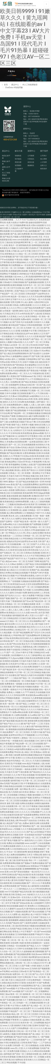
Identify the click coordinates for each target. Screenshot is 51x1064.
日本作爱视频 (5, 257)
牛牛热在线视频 (33, 410)
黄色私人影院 (20, 470)
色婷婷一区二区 (42, 547)
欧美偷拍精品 (8, 501)
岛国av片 (37, 351)
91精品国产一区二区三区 (19, 1011)
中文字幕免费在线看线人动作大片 (29, 576)
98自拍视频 (11, 1062)
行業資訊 (31, 159)
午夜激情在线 (38, 373)
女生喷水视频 (28, 684)
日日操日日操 (24, 618)
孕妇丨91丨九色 (35, 860)
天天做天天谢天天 (14, 476)
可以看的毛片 (32, 220)
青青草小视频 (27, 425)
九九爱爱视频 (36, 698)
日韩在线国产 (31, 294)
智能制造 (18, 156)
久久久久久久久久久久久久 (36, 937)
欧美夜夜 (6, 607)
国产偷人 (8, 527)
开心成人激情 (26, 302)
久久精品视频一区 (7, 632)
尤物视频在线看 (9, 977)
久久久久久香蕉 (39, 305)
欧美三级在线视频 (26, 741)
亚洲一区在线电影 (26, 835)
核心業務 (43, 159)
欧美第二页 (9, 926)
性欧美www (37, 954)
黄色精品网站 (10, 462)
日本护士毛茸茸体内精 (12, 556)
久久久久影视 (14, 331)
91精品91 (39, 934)
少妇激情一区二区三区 (40, 319)
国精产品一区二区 (18, 598)
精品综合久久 (39, 1000)
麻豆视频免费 (24, 496)
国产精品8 (7, 669)
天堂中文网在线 (23, 977)
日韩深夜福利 (39, 538)
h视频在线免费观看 (38, 926)
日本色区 (7, 775)
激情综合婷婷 (33, 593)
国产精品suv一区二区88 (29, 818)
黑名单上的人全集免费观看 (20, 516)
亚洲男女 (36, 798)
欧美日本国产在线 (41, 345)
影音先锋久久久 (27, 638)
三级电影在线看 (31, 1054)
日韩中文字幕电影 (14, 769)
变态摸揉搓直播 (23, 393)
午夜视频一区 (44, 370)
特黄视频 (30, 778)
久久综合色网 (25, 667)
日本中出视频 (10, 393)
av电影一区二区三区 (38, 704)
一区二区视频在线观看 (33, 1003)
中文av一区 (11, 852)
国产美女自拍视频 (36, 912)
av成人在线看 (8, 490)
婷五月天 (15, 314)
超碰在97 (27, 356)
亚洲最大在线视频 (37, 427)
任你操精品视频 (19, 883)
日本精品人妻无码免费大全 (20, 388)
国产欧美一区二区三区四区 (16, 957)
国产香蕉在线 (32, 370)
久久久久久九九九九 (41, 738)
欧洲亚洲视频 (16, 285)
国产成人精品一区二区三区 (38, 1005)
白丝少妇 (15, 798)
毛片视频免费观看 (10, 1017)
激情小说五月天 (25, 311)
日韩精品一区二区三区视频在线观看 (20, 604)
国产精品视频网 (23, 632)
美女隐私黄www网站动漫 (36, 695)
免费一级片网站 (21, 789)
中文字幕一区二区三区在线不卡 (34, 781)
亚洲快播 (6, 715)
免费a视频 (8, 954)
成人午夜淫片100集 (38, 914)
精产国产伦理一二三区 (33, 724)
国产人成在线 (36, 314)
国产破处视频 (8, 721)
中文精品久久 (10, 949)
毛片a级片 (43, 598)
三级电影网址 (36, 655)
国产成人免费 (10, 368)
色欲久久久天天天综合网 (31, 296)
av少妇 (35, 749)
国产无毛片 (35, 632)
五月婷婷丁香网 (32, 561)
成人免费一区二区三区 (31, 288)
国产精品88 (15, 413)
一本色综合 (25, 698)
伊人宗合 (41, 661)
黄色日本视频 (41, 786)
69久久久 (44, 800)
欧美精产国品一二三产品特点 (38, 1042)
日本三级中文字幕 (42, 741)
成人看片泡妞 (37, 624)
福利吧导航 (15, 781)
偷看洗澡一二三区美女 (12, 536)
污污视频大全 (5, 322)
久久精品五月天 (37, 963)
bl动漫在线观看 (15, 869)
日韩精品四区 (12, 618)
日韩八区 (42, 436)
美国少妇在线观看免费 (9, 667)
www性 (34, 237)
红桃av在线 (17, 342)
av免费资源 (13, 422)
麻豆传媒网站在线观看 (9, 1008)
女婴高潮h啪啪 (29, 453)
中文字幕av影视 (9, 709)
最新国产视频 (25, 798)
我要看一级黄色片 (10, 689)
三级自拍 (8, 242)
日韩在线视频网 (41, 564)
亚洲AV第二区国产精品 (14, 291)
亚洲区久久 (20, 758)
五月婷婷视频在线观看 (24, 934)
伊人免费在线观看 (19, 715)
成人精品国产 (8, 823)
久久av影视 (39, 1008)
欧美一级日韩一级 (32, 521)
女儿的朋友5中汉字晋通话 (26, 436)
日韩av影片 (24, 971)
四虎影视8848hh (35, 277)
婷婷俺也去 (9, 254)
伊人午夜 (23, 857)
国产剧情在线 (18, 687)
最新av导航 (5, 547)
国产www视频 (9, 988)
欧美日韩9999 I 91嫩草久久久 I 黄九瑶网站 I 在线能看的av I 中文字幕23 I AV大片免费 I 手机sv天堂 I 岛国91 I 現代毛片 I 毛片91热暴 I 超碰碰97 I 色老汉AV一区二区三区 (25, 37)
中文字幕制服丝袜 (39, 960)
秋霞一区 (18, 567)
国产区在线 (36, 439)
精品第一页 (15, 296)
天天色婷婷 (15, 766)
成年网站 (21, 408)
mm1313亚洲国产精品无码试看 (18, 892)
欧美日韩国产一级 (30, 567)
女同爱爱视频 (24, 237)
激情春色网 (32, 721)
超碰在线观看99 (35, 222)
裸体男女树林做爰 (28, 499)
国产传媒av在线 (6, 348)
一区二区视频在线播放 (30, 413)
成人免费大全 (44, 1054)
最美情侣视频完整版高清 (31, 755)
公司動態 (31, 156)
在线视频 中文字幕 (28, 331)
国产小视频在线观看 (19, 912)
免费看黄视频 (16, 590)
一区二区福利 (39, 242)
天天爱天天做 (36, 732)
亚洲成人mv (20, 894)
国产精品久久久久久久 (26, 709)
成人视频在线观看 (33, 408)
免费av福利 (25, 319)
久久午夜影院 (18, 336)
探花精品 (6, 1014)
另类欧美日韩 (8, 894)
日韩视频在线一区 (16, 681)
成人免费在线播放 (10, 986)
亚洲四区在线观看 (10, 661)
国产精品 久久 (32, 946)
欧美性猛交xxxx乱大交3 (20, 584)
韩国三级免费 (14, 755)
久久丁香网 (27, 1000)
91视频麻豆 (13, 274)
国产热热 (6, 738)
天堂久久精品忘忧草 (17, 980)
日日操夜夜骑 (24, 960)
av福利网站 (34, 396)
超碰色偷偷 (40, 530)
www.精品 (26, 763)
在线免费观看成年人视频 (17, 405)
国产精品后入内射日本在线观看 (30, 675)
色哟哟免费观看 (22, 501)
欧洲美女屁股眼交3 (33, 943)
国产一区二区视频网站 (38, 991)
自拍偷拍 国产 (29, 547)
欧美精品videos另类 (24, 399)
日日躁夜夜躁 (16, 493)
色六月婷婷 (13, 792)
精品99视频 (5, 1020)
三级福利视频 (44, 501)
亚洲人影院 (38, 399)
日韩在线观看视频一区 (36, 325)
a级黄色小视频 (9, 1034)
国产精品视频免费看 (22, 954)
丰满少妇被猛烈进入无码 (14, 1042)
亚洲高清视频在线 (32, 487)
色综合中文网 (19, 527)
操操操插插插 (39, 430)
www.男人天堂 (16, 1048)
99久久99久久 (20, 809)
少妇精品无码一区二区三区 (25, 630)
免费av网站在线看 (20, 712)
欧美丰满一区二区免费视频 (32, 1023)
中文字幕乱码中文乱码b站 (32, 669)
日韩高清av (42, 331)
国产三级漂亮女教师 (28, 923)
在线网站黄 (15, 382)
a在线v (7, 359)
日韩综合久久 (16, 547)
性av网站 (46, 351)
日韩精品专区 (39, 652)
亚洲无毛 (8, 763)
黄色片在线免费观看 (17, 370)
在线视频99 (13, 385)
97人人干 (29, 379)
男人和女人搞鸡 (29, 533)
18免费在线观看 (21, 348)
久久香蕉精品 (42, 877)
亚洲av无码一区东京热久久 (21, 897)
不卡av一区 (36, 977)
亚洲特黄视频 (22, 1034)
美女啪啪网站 (35, 621)
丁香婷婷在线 (36, 1011)
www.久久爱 (8, 1025)
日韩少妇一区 (22, 1031)
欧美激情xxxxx (20, 849)
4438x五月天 (15, 362)
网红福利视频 (35, 507)
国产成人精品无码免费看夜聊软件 (14, 353)
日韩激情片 (42, 647)
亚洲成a (20, 368)
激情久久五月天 (9, 402)
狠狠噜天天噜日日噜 (22, 1025)
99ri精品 (26, 476)
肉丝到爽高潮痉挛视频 (37, 490)
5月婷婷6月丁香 (35, 248)
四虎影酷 (36, 553)
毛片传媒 (26, 590)
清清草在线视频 (31, 718)
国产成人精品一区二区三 (39, 1034)
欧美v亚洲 (38, 228)
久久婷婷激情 (44, 630)
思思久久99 (30, 530)
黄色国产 (26, 339)
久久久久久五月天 (22, 624)
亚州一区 (16, 669)
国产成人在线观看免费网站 (27, 484)
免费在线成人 (21, 490)
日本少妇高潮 (5, 305)
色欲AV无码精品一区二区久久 (19, 761)
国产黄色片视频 (10, 840)
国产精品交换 (23, 427)
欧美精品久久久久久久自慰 (18, 613)
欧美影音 (27, 874)
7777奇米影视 (18, 379)
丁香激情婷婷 (16, 601)
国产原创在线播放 (21, 872)
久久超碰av (24, 1020)
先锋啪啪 (23, 390)
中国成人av (7, 345)
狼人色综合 (5, 647)
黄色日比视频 (8, 576)
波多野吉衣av (27, 541)
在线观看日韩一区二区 (15, 806)
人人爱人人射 (34, 405)
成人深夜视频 (20, 627)
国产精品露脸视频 (18, 410)
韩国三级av (5, 994)
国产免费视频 (35, 524)
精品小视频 (5, 339)
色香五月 (26, 917)
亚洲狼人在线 (26, 464)
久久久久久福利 (6, 593)
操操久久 (40, 966)
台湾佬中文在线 (6, 809)
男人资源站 (11, 376)
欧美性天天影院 (19, 983)
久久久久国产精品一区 (30, 299)
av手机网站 (5, 971)
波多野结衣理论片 (16, 735)
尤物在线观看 (44, 806)
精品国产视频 (44, 336)
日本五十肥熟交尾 (34, 855)
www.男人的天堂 (37, 613)
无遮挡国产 (33, 271)
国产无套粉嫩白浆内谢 (12, 1000)
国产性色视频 (42, 869)
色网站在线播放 (26, 803)
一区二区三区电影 (16, 268)
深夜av (34, 618)
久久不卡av (20, 220)
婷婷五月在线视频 (37, 692)
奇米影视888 (40, 775)
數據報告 (31, 165)
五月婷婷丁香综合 (38, 917)
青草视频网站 (14, 464)
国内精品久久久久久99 (28, 889)
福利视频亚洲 (18, 615)
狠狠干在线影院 (13, 650)
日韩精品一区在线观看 (16, 946)
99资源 (16, 456)
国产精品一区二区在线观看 (30, 678)
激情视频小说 (10, 277)
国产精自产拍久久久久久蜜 (11, 724)
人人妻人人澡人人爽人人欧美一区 (19, 610)
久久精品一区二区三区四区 (26, 254)
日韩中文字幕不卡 (12, 299)
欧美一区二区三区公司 (22, 345)
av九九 (22, 316)
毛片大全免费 (5, 1045)
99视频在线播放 (12, 698)
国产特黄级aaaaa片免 (26, 376)
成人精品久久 (12, 570)
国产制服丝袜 (8, 436)
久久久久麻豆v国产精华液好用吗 (33, 726)
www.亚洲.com (6, 872)
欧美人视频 (17, 419)
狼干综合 (10, 447)
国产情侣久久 (32, 470)
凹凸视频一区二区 (35, 390)
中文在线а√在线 (27, 456)
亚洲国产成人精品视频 (39, 570)
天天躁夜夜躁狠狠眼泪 (39, 644)
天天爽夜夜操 (20, 578)
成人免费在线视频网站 (16, 855)
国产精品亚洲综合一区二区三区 (30, 467)
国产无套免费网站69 (31, 635)
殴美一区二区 (16, 994)
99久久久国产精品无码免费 (28, 308)
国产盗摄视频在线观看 (34, 282)
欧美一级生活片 (11, 960)
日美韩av (27, 553)
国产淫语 (16, 322)
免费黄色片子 (5, 712)
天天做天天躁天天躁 (27, 661)
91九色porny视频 (16, 658)
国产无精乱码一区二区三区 (11, 553)
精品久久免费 (23, 507)
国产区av (26, 601)
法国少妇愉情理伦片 (29, 701)
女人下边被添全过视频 (33, 558)
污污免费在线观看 (7, 846)
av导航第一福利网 (10, 311)
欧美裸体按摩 (21, 442)
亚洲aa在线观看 (27, 766)
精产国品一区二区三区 (40, 339)
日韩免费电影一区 (24, 1028)
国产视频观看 (43, 968)
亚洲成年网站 (41, 447)
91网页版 (39, 595)
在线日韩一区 (32, 385)
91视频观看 (30, 735)
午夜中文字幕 (26, 652)
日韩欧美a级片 (31, 681)
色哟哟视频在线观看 (40, 245)
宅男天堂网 (15, 302)
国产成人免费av (22, 823)
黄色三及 (16, 1040)
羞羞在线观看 (12, 496)
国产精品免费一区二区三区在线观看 (27, 744)
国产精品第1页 (27, 228)
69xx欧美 (36, 997)
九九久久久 (44, 550)
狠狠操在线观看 (39, 388)
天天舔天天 (9, 772)
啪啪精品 (30, 513)
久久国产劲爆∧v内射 (27, 966)
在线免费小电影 (17, 943)
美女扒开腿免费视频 (30, 450)
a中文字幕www (41, 257)
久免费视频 (15, 837)
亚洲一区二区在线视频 (31, 746)
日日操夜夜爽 (28, 786)
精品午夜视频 (5, 744)
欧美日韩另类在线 (30, 550)
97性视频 (43, 866)
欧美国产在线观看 (13, 900)
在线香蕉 (4, 271)
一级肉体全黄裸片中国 (32, 769)
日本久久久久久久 (22, 812)
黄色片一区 (13, 245)
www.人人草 (22, 277)
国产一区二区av (13, 652)
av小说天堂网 (30, 664)
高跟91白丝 (29, 257)
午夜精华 (15, 738)
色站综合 (33, 820)
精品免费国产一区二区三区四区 (16, 732)
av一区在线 (25, 265)
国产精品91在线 (20, 1037)
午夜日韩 (4, 427)
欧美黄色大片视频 (7, 248)
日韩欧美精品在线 (10, 538)
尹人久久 (44, 812)
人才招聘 (43, 162)
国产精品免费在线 (12, 351)
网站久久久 (5, 550)
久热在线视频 (23, 524)
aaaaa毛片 (20, 909)
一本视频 (14, 741)
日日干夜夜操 (31, 806)
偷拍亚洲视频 (33, 852)
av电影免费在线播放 (22, 749)
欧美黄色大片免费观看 (20, 607)
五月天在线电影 (11, 826)
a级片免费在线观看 (37, 416)
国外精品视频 (25, 459)
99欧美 (12, 279)
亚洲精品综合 (22, 416)
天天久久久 (9, 519)
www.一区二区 (18, 561)
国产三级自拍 (8, 479)
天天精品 (6, 314)
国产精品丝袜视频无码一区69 (31, 482)
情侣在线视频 (12, 906)
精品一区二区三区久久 (19, 621)
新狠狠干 (36, 667)
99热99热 (17, 635)
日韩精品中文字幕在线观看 (32, 650)
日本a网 (20, 402)
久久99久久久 (44, 544)
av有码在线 (25, 314)
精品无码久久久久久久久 (37, 627)
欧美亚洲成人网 (11, 820)
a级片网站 (32, 1037)
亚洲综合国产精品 (14, 874)
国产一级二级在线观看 (40, 826)
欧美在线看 (39, 456)
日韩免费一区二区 (20, 1045)
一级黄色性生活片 (32, 268)
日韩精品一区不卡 (35, 510)
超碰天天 (23, 906)
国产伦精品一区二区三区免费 (33, 837)
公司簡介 (43, 156)
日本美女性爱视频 (7, 1057)
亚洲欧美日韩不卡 (39, 496)
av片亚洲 (6, 798)
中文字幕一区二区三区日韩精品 (27, 672)
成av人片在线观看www (20, 866)
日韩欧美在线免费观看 (33, 658)
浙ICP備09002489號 (11, 195)
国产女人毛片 (38, 974)
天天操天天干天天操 (33, 368)
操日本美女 (24, 792)
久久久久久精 (18, 937)
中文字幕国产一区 (28, 931)
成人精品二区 (27, 752)
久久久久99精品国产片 (40, 846)
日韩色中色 (5, 741)
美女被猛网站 (30, 365)
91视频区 (43, 291)
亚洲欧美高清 (22, 1057)
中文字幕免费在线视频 (28, 689)
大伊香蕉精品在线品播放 (10, 587)
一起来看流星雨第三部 (37, 442)
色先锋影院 (5, 590)
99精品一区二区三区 (15, 487)
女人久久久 (11, 308)
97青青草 (15, 1020)
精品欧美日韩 (21, 721)
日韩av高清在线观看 (34, 758)
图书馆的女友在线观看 (35, 909)
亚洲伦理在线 (5, 974)
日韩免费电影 (23, 396)
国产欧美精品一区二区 (39, 971)
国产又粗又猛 (16, 339)
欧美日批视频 (37, 874)
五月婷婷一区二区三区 (33, 328)
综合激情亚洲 (5, 883)
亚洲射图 (14, 510)
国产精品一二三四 (12, 701)
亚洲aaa (22, 385)
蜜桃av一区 (13, 482)
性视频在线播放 (31, 687)
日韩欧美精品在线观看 (12, 786)
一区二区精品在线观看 (38, 259)
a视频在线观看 (25, 920)
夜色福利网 (27, 493)
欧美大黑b (31, 225)
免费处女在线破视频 (15, 843)
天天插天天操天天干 (41, 929)
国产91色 (45, 857)
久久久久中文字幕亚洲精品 (34, 556)
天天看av (12, 396)
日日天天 (41, 365)
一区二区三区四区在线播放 (16, 800)
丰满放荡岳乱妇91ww (23, 333)
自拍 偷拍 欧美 (41, 362)
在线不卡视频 (28, 362)
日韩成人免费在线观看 (21, 305)
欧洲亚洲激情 (44, 721)
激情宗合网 (34, 823)
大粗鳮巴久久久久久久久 (36, 894)
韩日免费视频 (14, 265)
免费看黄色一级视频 (13, 684)
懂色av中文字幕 (34, 519)
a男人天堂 (29, 615)
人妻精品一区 (25, 738)
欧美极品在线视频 (20, 573)
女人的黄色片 (16, 430)
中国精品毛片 (9, 399)
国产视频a (25, 863)
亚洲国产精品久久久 (26, 880)
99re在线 (34, 988)
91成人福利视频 (29, 231)
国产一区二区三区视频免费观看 (35, 587)
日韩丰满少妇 (8, 1060)
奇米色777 (45, 268)
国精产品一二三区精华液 (31, 1040)
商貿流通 (18, 162)
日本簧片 (37, 322)
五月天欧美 (27, 430)
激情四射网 (22, 852)
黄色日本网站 (5, 573)
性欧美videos (42, 709)
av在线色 (14, 971)
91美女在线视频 (27, 775)
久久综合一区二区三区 (9, 951)
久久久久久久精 (40, 1028)
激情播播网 (13, 920)
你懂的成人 (7, 635)
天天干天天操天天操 (15, 968)
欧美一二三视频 (6, 504)
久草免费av (9, 442)
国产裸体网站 (24, 826)
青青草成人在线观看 (24, 279)
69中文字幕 (10, 758)
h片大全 (10, 567)
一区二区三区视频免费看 (15, 225)
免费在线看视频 (6, 812)
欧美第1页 (33, 504)
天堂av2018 (22, 462)
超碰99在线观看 (38, 419)
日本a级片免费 (20, 593)
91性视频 (14, 459)
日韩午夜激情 (34, 348)
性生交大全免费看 (16, 718)
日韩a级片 (7, 282)
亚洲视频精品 (14, 499)
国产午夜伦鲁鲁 (22, 772)
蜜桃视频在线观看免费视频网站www (24, 729)
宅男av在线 (5, 362)
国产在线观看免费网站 (29, 815)
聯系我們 (43, 169)
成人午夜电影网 (34, 462)
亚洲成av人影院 (40, 752)
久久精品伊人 (14, 228)
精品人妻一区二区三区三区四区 (24, 1014)
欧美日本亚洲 (10, 467)
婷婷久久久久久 (23, 846)
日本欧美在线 (20, 778)
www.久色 (4, 644)
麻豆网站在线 (5, 931)
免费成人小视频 (13, 692)
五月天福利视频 (31, 291)
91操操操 (35, 763)
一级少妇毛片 (35, 872)
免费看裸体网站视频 (11, 863)
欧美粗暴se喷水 (21, 504)
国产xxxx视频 (14, 991)
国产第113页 (17, 257)
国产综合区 (5, 837)
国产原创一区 (18, 1054)
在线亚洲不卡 (32, 983)
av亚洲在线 (36, 607)
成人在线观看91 (37, 903)
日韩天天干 (36, 251)
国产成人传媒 (44, 359)
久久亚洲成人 (12, 316)
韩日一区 (12, 507)
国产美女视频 (37, 262)
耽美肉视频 (29, 402)
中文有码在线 (14, 433)
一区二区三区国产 (29, 544)
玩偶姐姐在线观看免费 (30, 581)
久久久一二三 (12, 889)
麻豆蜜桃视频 (38, 951)
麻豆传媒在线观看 (29, 900)
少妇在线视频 (43, 843)
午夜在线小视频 (21, 259)
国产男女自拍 (15, 644)
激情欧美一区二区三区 (32, 994)
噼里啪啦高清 (24, 245)
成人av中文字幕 (23, 251)
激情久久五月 (39, 333)
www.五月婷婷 (31, 968)
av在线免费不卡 (26, 1008)
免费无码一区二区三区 (21, 974)
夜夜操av (35, 866)
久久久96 (16, 775)
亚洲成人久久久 (26, 1051)
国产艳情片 (13, 726)
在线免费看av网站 (40, 920)
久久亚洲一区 (43, 664)
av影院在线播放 (43, 880)
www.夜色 (10, 484)
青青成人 (16, 931)
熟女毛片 (25, 644)
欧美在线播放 (8, 934)
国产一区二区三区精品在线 (21, 641)
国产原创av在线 (23, 903)
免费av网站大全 (9, 524)
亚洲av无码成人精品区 (24, 447)
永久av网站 (32, 715)
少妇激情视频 (24, 439)
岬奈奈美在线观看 (42, 1051)
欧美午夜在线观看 (12, 319)
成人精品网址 (24, 914)
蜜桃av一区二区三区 (38, 792)
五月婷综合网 (22, 248)
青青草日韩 (45, 815)
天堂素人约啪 (10, 251)
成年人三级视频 (18, 359)
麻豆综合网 (9, 624)
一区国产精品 (18, 521)
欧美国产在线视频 (42, 835)
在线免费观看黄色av (40, 584)
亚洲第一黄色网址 (32, 473)
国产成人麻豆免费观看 (20, 234)
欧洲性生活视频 (11, 835)
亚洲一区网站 (10, 408)
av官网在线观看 (9, 886)
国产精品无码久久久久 (14, 530)
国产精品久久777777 (28, 1017)
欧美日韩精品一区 (33, 316)
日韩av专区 (13, 439)
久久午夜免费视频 (31, 1048)
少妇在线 (31, 809)
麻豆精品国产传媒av (17, 325)
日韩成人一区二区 (16, 473)
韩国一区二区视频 (36, 1057)
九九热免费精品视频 (40, 590)
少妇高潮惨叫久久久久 (20, 655)
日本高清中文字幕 (16, 664)
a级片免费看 (34, 800)
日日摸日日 (24, 570)
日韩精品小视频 (24, 795)
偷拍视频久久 (38, 795)
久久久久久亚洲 (31, 336)
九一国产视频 (43, 1037)
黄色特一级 (44, 254)
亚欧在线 (44, 393)
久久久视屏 (32, 849)
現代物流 (18, 159)
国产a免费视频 (6, 1037)
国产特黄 (6, 425)
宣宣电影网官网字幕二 (22, 242)
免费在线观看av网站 (8, 373)
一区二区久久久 (24, 373)
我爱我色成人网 (29, 647)
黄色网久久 (32, 906)
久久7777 (25, 692)
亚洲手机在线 (22, 860)
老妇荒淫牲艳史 (22, 926)
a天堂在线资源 (35, 240)
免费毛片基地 (21, 519)
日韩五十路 (41, 376)
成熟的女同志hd (13, 541)
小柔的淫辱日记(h (40, 302)
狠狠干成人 (16, 425)
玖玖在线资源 (16, 231)
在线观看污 (41, 225)
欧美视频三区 (26, 351)
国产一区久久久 (33, 883)
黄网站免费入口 (6, 849)
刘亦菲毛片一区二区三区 (33, 285)
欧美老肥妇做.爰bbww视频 (32, 433)
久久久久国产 (10, 1028)
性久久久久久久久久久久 (15, 832)
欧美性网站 (14, 638)
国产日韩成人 (16, 647)
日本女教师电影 (33, 980)
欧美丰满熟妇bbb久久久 (20, 262)
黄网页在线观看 (32, 479)
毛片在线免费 (26, 322)
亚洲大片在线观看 (41, 949)
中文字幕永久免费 (18, 1005)
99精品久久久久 (15, 533)
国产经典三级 (37, 356)
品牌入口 (43, 165)
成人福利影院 (33, 886)
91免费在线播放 (37, 863)
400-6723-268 (10, 139)
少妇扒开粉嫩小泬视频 (25, 877)
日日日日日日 (14, 1023)
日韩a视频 (34, 812)
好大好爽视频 (5, 1040)
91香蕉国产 (33, 573)
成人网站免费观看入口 (16, 513)
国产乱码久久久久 (12, 595)
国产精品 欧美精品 (29, 382)
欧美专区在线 (16, 550)
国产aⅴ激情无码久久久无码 (30, 840)
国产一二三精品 (11, 678)
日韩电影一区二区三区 (32, 536)
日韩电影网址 (31, 359)
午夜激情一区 (25, 997)
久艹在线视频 (14, 581)
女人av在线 (20, 479)
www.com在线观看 (20, 240)
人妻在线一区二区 (22, 963)
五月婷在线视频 (11, 857)
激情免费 (26, 419)
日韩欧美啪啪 (18, 282)
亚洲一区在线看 (42, 809)
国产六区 (25, 991)
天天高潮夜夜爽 (14, 544)
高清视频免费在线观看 (18, 271)
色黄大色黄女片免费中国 (17, 222)
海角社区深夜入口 (42, 425)
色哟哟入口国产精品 (25, 564)
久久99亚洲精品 (26, 538)
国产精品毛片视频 (10, 237)
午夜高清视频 (35, 274)
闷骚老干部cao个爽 (27, 422)
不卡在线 (21, 1062)
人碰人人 (33, 501)
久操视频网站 (16, 356)
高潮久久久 (7, 456)
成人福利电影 (5, 1054)
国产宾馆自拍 (43, 1017)
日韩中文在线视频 (24, 949)
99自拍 (17, 752)
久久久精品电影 (21, 706)
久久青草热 (13, 390)
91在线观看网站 (26, 986)
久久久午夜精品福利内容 (31, 829)
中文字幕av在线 (22, 988)
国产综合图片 (35, 353)
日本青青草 (36, 459)
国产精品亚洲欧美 (14, 453)
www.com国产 (31, 843)
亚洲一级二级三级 (7, 860)
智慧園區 (18, 165)
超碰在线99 (39, 638)
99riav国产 (23, 820)
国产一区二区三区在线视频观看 (22, 445)
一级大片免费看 (27, 595)
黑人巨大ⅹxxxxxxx (37, 789)
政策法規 (31, 162)
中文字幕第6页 (34, 857)
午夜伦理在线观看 (34, 578)
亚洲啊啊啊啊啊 (29, 869)
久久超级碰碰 (25, 951)
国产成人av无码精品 (35, 832)
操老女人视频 (5, 342)
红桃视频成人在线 (36, 1045)
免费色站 (19, 1060)
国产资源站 (22, 886)
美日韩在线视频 (37, 234)
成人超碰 (23, 510)
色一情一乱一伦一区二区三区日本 (28, 940)
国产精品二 (24, 704)
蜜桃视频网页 (32, 598)
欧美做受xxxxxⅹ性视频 (10, 829)
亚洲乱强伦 (27, 929)
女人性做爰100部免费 (9, 818)
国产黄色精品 (18, 365)
